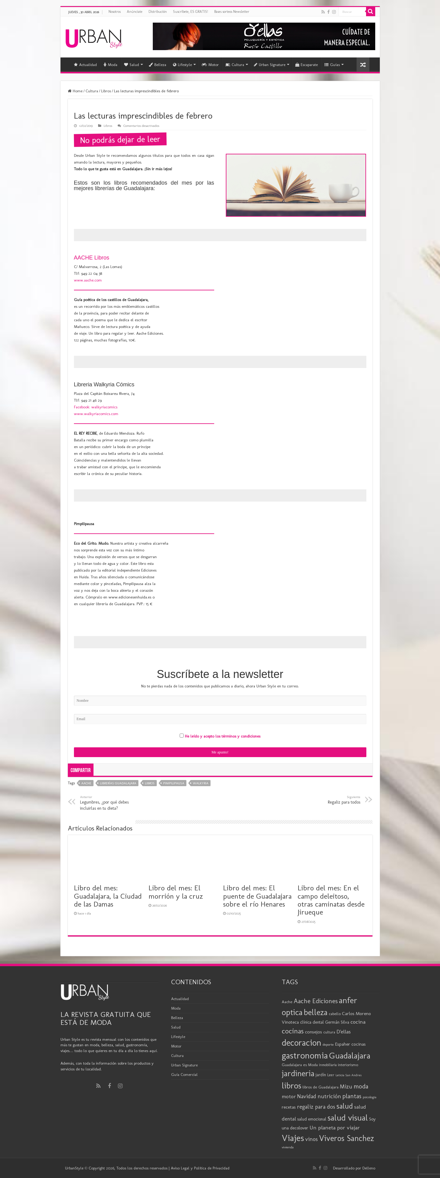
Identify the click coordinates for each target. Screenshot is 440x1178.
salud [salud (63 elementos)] (344, 1106)
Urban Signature (269, 64)
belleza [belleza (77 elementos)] (316, 1012)
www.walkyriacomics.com (96, 413)
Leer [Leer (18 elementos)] (330, 1075)
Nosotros (114, 11)
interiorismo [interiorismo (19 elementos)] (348, 1064)
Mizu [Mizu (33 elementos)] (346, 1086)
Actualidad (85, 64)
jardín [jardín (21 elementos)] (321, 1074)
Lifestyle (182, 64)
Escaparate (306, 64)
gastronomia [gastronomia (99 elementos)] (305, 1055)
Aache (86, 783)
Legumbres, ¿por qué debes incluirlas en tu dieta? (111, 802)
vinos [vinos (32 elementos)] (311, 1139)
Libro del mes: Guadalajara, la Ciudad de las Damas (108, 895)
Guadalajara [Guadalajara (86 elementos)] (349, 1056)
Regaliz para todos (329, 799)
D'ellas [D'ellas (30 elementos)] (343, 1032)
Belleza (157, 64)
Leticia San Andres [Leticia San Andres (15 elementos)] (348, 1075)
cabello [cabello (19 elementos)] (335, 1013)
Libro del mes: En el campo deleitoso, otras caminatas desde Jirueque (331, 899)
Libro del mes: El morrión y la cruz (175, 891)
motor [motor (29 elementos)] (289, 1096)
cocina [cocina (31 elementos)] (357, 1021)
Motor (210, 64)
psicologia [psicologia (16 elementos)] (369, 1097)
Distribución (157, 11)
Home (75, 91)
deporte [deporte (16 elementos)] (328, 1044)
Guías (332, 64)
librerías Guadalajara (118, 783)
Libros (106, 91)
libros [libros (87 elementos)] (291, 1085)
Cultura (235, 64)
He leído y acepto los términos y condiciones (222, 736)
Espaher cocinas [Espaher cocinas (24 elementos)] (350, 1044)
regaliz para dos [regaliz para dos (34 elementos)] (316, 1106)
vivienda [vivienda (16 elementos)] (288, 1147)
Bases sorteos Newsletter (231, 11)
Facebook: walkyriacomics (95, 407)
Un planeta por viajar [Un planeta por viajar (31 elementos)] (335, 1127)
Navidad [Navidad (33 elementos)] (306, 1096)
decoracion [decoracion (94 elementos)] (301, 1042)
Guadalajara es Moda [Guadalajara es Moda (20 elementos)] (300, 1064)
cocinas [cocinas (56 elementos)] (293, 1031)
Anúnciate (134, 11)
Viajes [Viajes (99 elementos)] (293, 1137)
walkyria (200, 783)
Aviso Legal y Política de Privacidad (200, 1168)
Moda (110, 64)
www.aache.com (88, 280)
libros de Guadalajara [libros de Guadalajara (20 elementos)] (320, 1086)
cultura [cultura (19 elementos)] (329, 1032)
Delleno (368, 1168)
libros (150, 783)
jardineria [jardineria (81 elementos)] (298, 1073)
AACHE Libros (91, 258)
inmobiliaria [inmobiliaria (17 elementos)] (328, 1065)
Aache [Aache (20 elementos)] (287, 1001)
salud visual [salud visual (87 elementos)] (348, 1118)
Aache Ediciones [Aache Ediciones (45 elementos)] (316, 1001)
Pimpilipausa (173, 783)
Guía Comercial (184, 1074)
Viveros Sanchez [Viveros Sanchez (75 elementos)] (346, 1138)
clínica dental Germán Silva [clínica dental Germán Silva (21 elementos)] (324, 1022)
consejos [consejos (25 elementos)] (313, 1032)
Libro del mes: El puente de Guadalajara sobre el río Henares (257, 895)
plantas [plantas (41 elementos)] (351, 1096)
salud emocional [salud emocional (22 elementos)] (311, 1119)
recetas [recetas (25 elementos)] (289, 1107)
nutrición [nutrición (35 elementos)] (329, 1096)
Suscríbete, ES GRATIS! (190, 11)
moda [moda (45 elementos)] (361, 1086)
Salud (131, 64)
